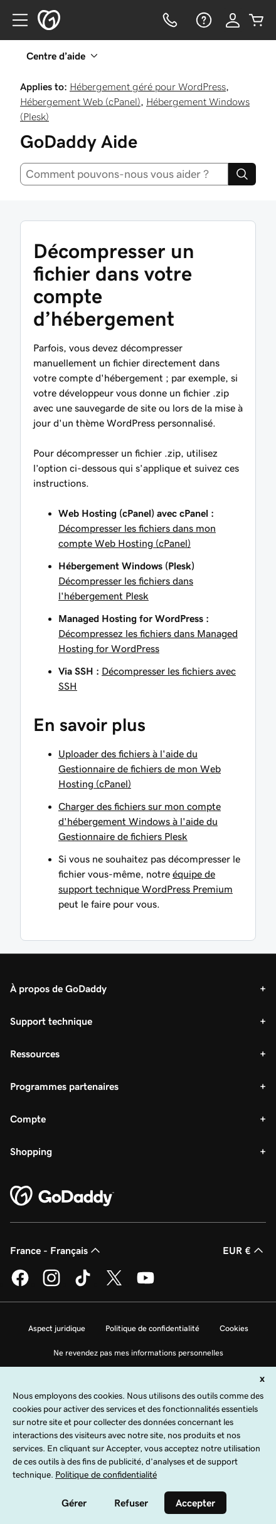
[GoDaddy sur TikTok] (83, 1284)
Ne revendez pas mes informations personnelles (138, 1353)
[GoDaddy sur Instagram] (51, 1284)
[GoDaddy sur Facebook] (20, 1284)
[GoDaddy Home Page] (62, 1196)
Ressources (35, 1054)
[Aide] (202, 20)
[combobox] (124, 174)
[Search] (242, 174)
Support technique (51, 1021)
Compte (28, 1119)
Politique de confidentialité (152, 1328)
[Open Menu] (15, 20)
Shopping (31, 1151)
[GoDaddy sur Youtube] (145, 1284)
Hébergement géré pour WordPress (148, 86)
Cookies (234, 1328)
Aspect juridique (56, 1328)
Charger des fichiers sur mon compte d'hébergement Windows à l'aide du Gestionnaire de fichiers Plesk (139, 821)
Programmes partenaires (64, 1086)
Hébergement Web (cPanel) (80, 101)
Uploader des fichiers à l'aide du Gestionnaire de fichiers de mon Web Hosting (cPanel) (139, 769)
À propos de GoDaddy (58, 988)
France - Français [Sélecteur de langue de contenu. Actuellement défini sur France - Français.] (56, 1250)
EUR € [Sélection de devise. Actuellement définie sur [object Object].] (244, 1250)
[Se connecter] (233, 20)
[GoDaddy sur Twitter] (114, 1284)
